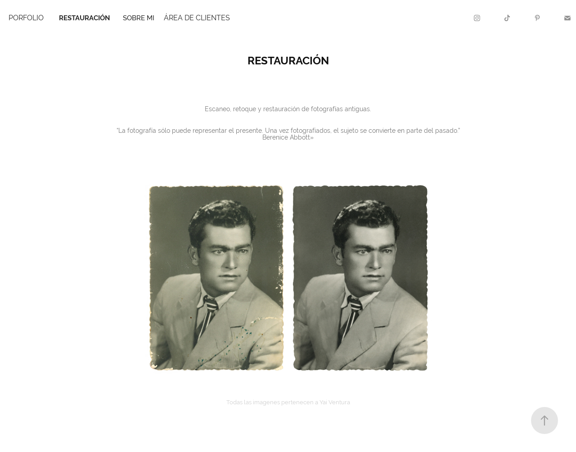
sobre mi (138, 18)
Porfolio (26, 18)
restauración (84, 18)
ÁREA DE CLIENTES (197, 18)
